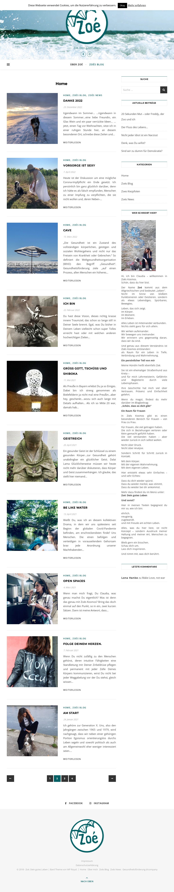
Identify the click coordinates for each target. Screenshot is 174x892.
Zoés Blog (96, 64)
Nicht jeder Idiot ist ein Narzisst (139, 135)
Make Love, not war (153, 577)
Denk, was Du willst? (133, 143)
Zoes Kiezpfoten (130, 191)
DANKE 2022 (72, 100)
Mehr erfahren (137, 5)
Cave (67, 230)
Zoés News (95, 95)
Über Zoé (76, 64)
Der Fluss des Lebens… (134, 127)
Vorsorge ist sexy (79, 165)
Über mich (93, 869)
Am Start (71, 713)
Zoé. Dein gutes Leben (36, 869)
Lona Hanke (129, 577)
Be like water (75, 507)
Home (67, 95)
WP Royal (72, 869)
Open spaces (74, 581)
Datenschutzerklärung (87, 865)
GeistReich (72, 438)
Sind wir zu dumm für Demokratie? (141, 151)
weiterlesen (72, 142)
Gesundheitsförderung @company (140, 869)
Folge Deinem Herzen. (82, 644)
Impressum (87, 860)
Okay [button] (122, 5)
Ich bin (69, 303)
